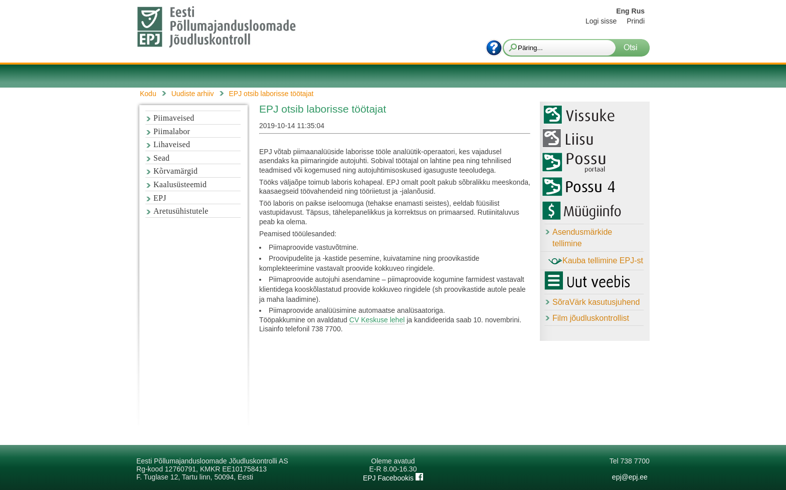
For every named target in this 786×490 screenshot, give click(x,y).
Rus (638, 11)
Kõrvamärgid (175, 171)
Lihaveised (171, 144)
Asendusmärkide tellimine (582, 238)
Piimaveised (173, 118)
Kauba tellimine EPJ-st (595, 261)
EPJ (159, 198)
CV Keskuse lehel (377, 320)
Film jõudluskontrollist (590, 318)
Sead (161, 158)
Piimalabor (171, 131)
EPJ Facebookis (393, 478)
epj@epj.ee (630, 477)
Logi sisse (601, 21)
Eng (622, 11)
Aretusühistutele (181, 211)
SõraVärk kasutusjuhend (596, 302)
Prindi (636, 21)
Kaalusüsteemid (180, 184)
